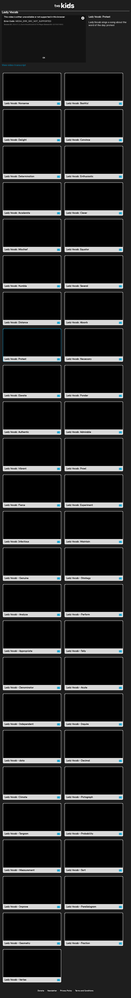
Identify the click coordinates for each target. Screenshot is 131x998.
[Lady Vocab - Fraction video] (94, 932)
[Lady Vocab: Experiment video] (94, 494)
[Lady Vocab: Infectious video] (32, 530)
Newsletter (52, 993)
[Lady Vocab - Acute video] (94, 676)
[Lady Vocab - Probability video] (94, 822)
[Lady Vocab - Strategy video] (94, 567)
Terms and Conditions (84, 993)
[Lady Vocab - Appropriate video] (32, 640)
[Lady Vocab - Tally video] (94, 640)
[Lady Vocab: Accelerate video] (32, 201)
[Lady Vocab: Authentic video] (32, 421)
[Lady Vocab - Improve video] (32, 895)
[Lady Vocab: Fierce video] (32, 494)
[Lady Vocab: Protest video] (32, 347)
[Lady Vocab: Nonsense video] (32, 92)
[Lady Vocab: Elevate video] (32, 384)
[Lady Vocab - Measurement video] (32, 859)
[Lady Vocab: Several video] (94, 274)
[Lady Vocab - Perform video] (94, 603)
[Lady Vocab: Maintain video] (94, 530)
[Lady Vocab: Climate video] (32, 786)
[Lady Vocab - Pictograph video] (94, 786)
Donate (41, 993)
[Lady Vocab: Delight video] (32, 128)
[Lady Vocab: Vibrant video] (32, 457)
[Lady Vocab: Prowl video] (94, 457)
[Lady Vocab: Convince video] (94, 128)
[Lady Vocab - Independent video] (32, 713)
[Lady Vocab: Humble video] (32, 274)
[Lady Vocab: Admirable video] (94, 421)
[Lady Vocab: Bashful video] (94, 92)
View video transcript (14, 68)
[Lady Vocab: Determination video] (32, 165)
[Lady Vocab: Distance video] (32, 311)
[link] (64, 7)
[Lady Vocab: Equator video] (94, 238)
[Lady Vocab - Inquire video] (94, 713)
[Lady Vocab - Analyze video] (32, 603)
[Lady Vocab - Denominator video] (32, 676)
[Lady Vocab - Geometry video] (32, 932)
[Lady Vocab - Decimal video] (94, 749)
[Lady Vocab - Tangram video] (32, 822)
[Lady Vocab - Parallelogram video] (94, 895)
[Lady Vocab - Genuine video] (32, 567)
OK (44, 60)
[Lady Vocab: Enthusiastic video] (94, 165)
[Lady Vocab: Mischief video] (32, 238)
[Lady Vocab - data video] (32, 749)
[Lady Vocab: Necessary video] (94, 347)
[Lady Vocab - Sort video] (94, 859)
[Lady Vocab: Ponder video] (94, 384)
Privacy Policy (66, 993)
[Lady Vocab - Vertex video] (32, 968)
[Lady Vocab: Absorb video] (94, 311)
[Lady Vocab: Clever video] (94, 201)
